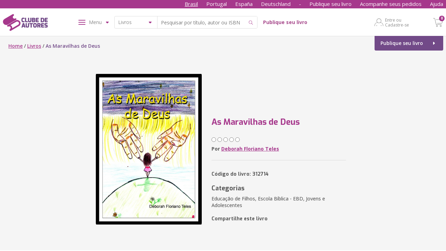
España (244, 3)
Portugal (216, 3)
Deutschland (276, 3)
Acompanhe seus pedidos (391, 3)
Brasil (191, 3)
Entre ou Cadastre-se (397, 22)
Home (15, 46)
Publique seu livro (330, 3)
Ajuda (436, 3)
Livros (34, 46)
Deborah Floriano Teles (250, 148)
